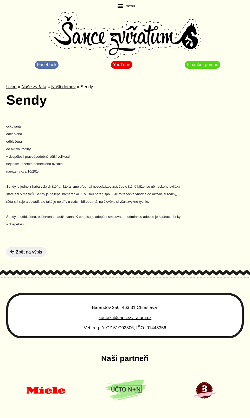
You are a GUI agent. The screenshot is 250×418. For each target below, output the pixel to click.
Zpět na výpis (26, 252)
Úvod (11, 86)
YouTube (121, 64)
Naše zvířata (34, 86)
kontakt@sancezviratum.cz (125, 317)
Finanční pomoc (202, 64)
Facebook (46, 64)
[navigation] (126, 6)
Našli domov (63, 86)
